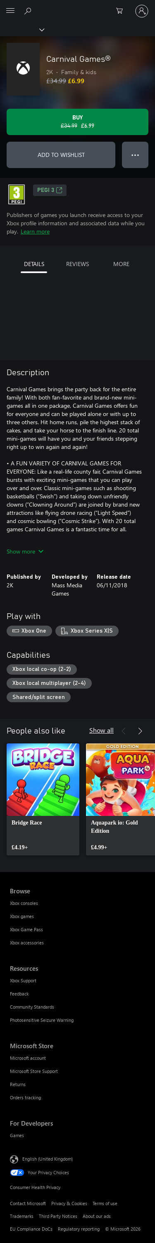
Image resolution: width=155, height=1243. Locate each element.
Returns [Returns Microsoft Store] (18, 1084)
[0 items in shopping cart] (122, 11)
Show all (101, 730)
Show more (25, 551)
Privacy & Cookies (69, 1203)
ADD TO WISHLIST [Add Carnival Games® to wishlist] (61, 155)
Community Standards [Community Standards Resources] (32, 1006)
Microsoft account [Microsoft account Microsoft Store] (28, 1058)
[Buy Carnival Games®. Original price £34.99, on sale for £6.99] (77, 122)
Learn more (35, 231)
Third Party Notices (58, 1216)
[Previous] (123, 731)
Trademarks (21, 1216)
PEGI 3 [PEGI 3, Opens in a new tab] (49, 190)
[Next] (140, 731)
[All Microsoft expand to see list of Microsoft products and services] (10, 11)
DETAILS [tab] (34, 264)
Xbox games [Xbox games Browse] (22, 916)
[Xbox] (21, 29)
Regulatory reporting (79, 1228)
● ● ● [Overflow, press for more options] (135, 154)
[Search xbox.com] (29, 10)
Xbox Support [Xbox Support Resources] (23, 980)
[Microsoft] (77, 6)
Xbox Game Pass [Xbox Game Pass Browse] (26, 929)
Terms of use (105, 1203)
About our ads (97, 1216)
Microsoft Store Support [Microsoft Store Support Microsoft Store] (34, 1071)
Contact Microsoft (28, 1203)
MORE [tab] (121, 264)
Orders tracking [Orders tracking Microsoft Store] (25, 1097)
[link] (43, 799)
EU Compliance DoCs (31, 1228)
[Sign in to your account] (142, 11)
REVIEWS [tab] (77, 264)
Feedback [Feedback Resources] (19, 993)
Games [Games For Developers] (17, 1135)
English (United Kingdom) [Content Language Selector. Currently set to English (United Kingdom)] (47, 1158)
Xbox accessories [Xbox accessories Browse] (27, 942)
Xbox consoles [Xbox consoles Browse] (24, 903)
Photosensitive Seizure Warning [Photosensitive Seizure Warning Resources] (42, 1020)
